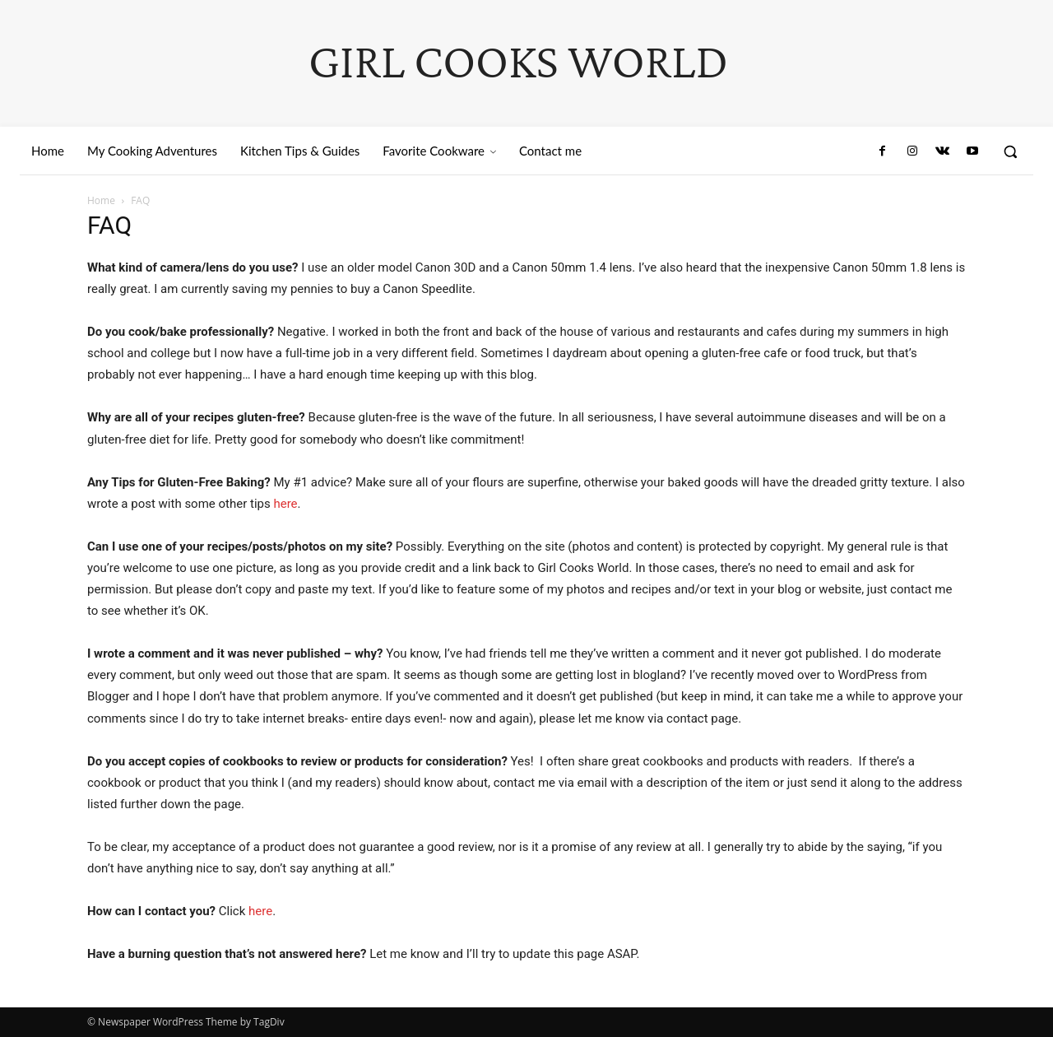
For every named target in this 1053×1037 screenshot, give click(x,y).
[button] (1010, 151)
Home (101, 200)
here (285, 503)
